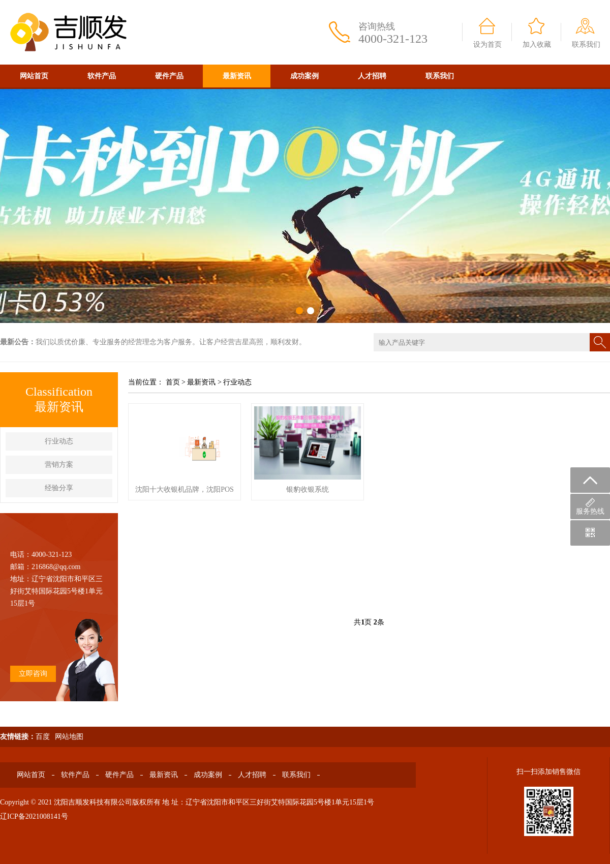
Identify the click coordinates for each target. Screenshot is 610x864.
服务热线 (590, 506)
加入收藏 (537, 44)
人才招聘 (372, 76)
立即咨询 (33, 673)
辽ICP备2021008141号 (34, 816)
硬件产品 (169, 76)
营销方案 (59, 464)
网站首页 (34, 76)
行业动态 (59, 441)
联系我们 (586, 44)
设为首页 (487, 44)
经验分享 (59, 488)
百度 (43, 736)
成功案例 (304, 76)
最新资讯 (237, 76)
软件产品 (101, 76)
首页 (173, 382)
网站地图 (69, 736)
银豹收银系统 (307, 489)
